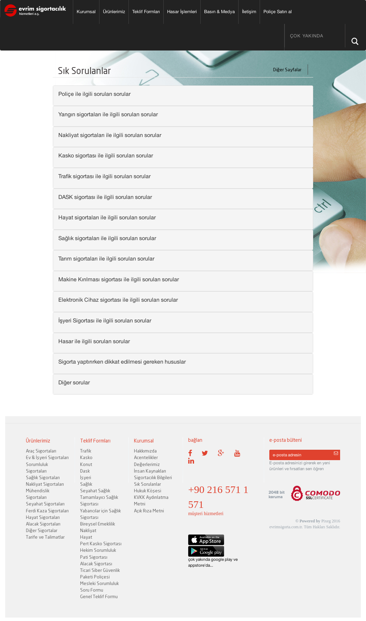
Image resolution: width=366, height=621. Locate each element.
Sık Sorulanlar (147, 484)
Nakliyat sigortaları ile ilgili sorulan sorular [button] (109, 135)
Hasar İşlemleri (182, 11)
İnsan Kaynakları (150, 471)
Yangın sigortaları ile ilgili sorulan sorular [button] (108, 114)
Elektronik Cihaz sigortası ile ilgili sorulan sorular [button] (118, 299)
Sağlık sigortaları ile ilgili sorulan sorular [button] (107, 238)
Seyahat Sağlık (95, 490)
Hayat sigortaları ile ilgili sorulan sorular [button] (107, 217)
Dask (85, 471)
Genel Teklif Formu (99, 596)
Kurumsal (86, 11)
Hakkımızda (145, 451)
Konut (86, 464)
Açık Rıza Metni (149, 510)
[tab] (182, 96)
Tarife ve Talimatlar (45, 537)
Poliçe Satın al (277, 11)
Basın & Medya (219, 11)
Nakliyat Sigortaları (45, 484)
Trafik (85, 451)
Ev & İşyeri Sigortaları (47, 457)
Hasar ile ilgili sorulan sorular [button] (94, 341)
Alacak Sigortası (96, 563)
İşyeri (85, 477)
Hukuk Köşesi (147, 490)
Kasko (86, 457)
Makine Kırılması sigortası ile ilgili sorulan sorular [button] (118, 279)
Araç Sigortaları (41, 451)
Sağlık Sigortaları (43, 477)
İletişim (249, 11)
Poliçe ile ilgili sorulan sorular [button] (94, 94)
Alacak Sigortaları (43, 524)
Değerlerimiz (147, 464)
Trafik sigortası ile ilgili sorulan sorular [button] (104, 176)
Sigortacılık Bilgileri (153, 477)
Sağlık (86, 484)
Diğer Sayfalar (289, 69)
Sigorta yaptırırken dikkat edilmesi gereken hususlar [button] (122, 361)
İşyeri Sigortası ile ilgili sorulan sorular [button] (104, 320)
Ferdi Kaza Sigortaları (47, 510)
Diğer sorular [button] (74, 382)
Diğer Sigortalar (41, 530)
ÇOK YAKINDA (306, 35)
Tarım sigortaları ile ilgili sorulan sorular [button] (106, 258)
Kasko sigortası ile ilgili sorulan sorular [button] (105, 155)
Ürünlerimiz (114, 11)
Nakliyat (88, 530)
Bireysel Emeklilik (97, 524)
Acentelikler (146, 457)
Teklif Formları (146, 11)
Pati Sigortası (93, 557)
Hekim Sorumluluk (98, 550)
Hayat (86, 537)
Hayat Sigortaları (43, 517)
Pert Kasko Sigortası (101, 543)
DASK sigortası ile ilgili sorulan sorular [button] (105, 197)
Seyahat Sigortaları (45, 503)
